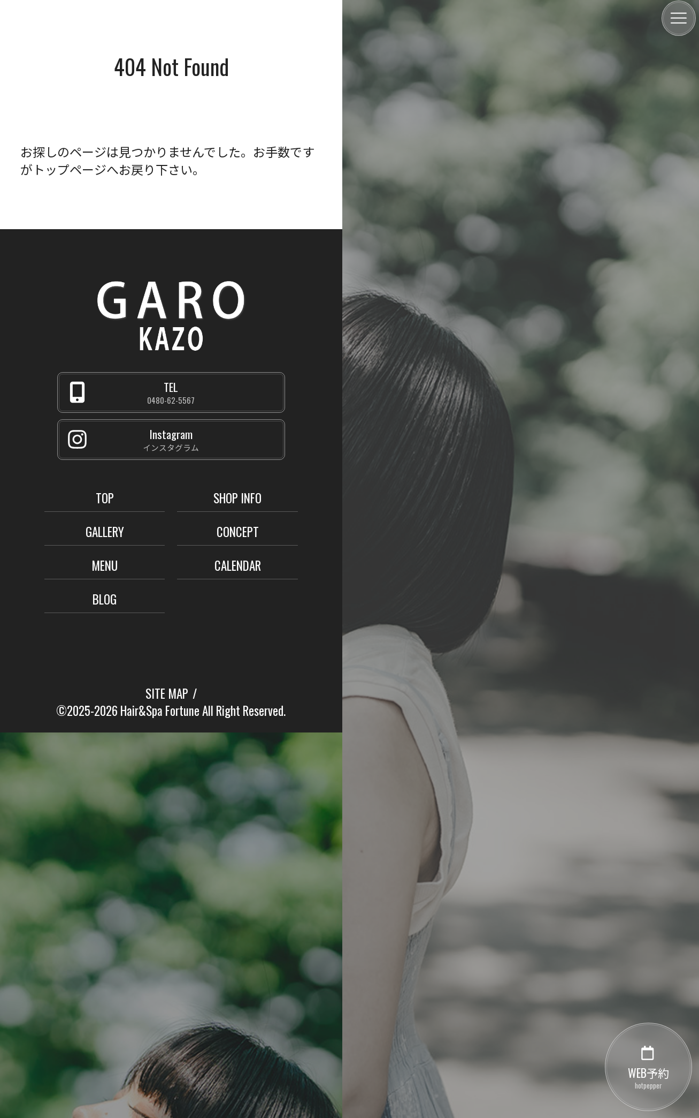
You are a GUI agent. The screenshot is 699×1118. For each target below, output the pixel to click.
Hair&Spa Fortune (159, 710)
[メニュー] (678, 18)
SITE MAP (166, 693)
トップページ (69, 169)
